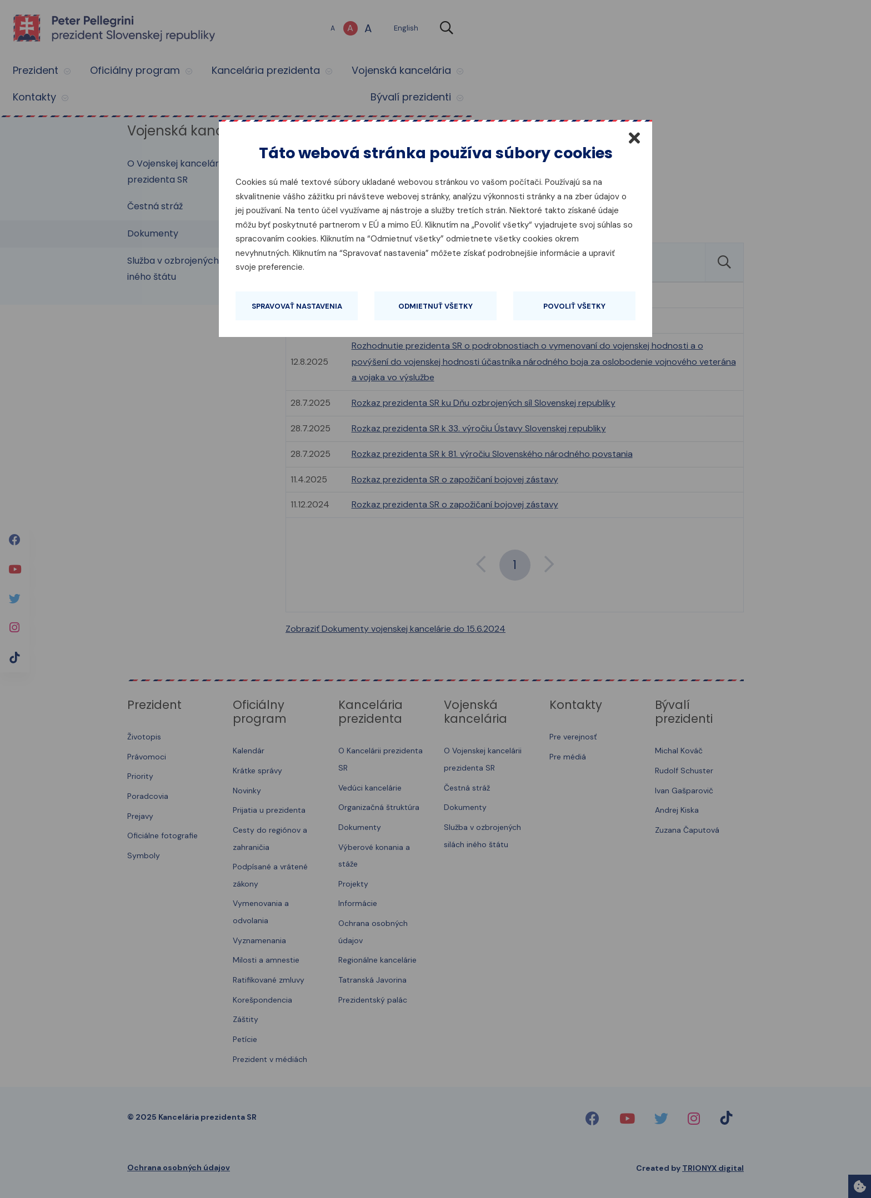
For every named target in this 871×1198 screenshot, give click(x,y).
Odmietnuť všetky (435, 306)
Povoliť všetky (574, 306)
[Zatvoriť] (634, 137)
